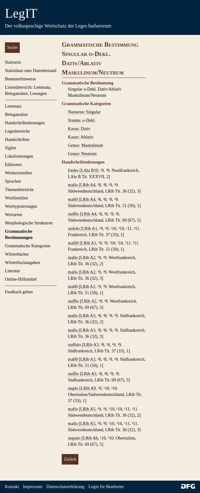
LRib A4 (87, 185)
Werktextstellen (18, 173)
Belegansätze (16, 114)
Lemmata (13, 106)
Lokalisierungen (19, 156)
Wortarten (13, 214)
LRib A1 (89, 228)
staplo (73, 388)
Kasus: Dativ (79, 128)
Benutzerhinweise (20, 79)
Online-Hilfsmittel (21, 279)
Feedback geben (19, 292)
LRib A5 (87, 409)
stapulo (74, 438)
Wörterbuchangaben (22, 262)
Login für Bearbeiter (106, 486)
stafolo (74, 228)
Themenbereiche (19, 189)
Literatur (12, 271)
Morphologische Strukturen (28, 223)
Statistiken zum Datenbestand (30, 70)
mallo (73, 185)
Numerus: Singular (84, 112)
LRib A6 (90, 438)
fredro (74, 170)
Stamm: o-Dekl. (81, 120)
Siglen (10, 148)
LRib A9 (88, 388)
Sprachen (13, 181)
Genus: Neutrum (82, 153)
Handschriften (17, 139)
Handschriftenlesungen (25, 123)
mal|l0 (74, 243)
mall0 (73, 199)
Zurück (70, 459)
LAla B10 (89, 170)
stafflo (74, 214)
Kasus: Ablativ (81, 137)
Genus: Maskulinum (85, 145)
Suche (12, 47)
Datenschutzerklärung (65, 486)
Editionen (13, 164)
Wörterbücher (17, 254)
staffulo (75, 344)
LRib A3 (87, 315)
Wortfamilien (16, 198)
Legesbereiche (17, 131)
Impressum (32, 486)
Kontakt (12, 486)
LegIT (21, 13)
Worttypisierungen (21, 206)
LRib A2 (87, 257)
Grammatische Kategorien (27, 246)
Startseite (13, 62)
